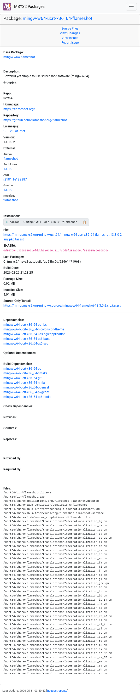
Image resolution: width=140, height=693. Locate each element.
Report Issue (70, 42)
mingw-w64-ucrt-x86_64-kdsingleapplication (34, 334)
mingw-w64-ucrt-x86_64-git (22, 378)
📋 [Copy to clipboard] (84, 222)
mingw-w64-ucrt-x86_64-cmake (25, 373)
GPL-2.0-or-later (14, 131)
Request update (57, 690)
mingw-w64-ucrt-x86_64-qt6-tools (26, 397)
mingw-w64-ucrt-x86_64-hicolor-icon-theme (33, 329)
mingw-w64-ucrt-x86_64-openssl (26, 387)
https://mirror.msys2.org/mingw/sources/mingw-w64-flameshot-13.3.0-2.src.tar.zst (62, 305)
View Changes (70, 33)
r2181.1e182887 (15, 179)
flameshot (10, 158)
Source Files (69, 28)
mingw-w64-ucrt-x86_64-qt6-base (26, 339)
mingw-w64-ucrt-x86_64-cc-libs (25, 324)
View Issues (70, 38)
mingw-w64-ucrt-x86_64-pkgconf (26, 392)
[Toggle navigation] (131, 7)
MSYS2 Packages (24, 6)
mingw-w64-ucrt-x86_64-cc (22, 368)
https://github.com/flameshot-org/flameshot (35, 120)
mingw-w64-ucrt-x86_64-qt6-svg (25, 343)
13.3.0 (7, 169)
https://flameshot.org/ (19, 109)
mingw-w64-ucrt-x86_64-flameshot (57, 18)
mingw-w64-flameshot (19, 57)
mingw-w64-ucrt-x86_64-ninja (24, 383)
